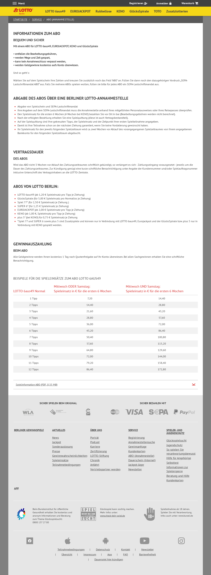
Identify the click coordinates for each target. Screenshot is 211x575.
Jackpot (56, 442)
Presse (56, 451)
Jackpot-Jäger (136, 465)
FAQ (125, 554)
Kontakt (125, 549)
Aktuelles (58, 430)
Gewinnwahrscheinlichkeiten (69, 456)
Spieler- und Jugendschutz (175, 431)
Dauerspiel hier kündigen (108, 559)
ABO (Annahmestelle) (141, 456)
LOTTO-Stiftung (99, 456)
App (16, 488)
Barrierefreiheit (147, 554)
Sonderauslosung (62, 446)
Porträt (94, 438)
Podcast (95, 442)
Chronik (95, 460)
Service (37, 19)
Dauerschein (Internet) (142, 460)
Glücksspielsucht (176, 440)
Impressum (89, 554)
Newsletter (135, 469)
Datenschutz (103, 549)
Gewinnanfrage (137, 446)
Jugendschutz (174, 445)
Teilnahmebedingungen (66, 465)
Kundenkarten (136, 451)
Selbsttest (172, 463)
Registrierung (136, 438)
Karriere (95, 446)
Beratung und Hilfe (177, 476)
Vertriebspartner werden (105, 469)
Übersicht (67, 554)
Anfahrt (94, 465)
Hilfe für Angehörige (178, 458)
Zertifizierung (98, 451)
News (55, 438)
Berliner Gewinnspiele (29, 430)
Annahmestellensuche (141, 442)
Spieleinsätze (60, 460)
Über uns (96, 430)
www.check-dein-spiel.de (112, 515)
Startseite (20, 19)
